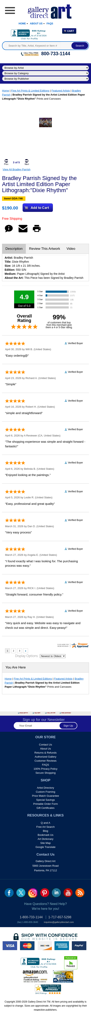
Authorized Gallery (45, 756)
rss (79, 892)
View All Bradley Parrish (16, 169)
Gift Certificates (45, 807)
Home (22, 23)
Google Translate (45, 847)
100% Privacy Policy (46, 768)
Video (71, 249)
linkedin (56, 892)
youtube (68, 892)
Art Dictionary (45, 838)
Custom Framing (45, 791)
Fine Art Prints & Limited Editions (30, 90)
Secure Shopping (46, 772)
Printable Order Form (45, 803)
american (61, 945)
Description (14, 249)
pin (44, 892)
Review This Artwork (44, 249)
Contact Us (45, 744)
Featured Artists (60, 90)
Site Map (45, 842)
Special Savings (45, 799)
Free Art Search (45, 826)
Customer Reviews (45, 760)
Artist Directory (45, 787)
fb (9, 892)
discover (44, 945)
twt (20, 892)
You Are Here (15, 667)
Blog (45, 830)
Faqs (50, 23)
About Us (36, 23)
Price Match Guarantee (45, 795)
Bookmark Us (45, 834)
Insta (32, 893)
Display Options (26, 656)
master (27, 945)
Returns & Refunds (46, 752)
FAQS (45, 764)
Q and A (45, 822)
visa (10, 945)
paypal (79, 945)
